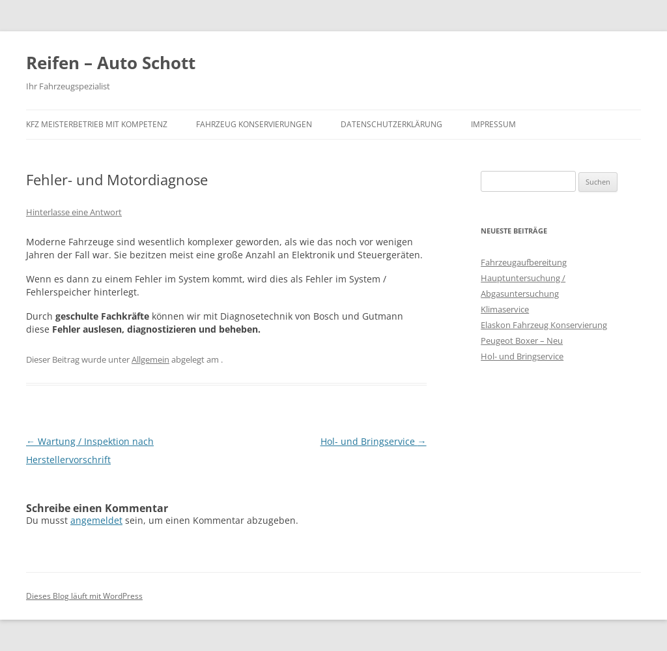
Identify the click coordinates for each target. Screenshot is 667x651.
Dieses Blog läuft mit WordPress (84, 595)
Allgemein (150, 359)
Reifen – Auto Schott (110, 62)
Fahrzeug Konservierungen (254, 124)
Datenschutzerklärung (391, 124)
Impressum (493, 124)
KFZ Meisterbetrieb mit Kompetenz (96, 124)
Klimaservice (505, 309)
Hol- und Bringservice (373, 441)
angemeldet (96, 520)
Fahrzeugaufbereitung (524, 262)
